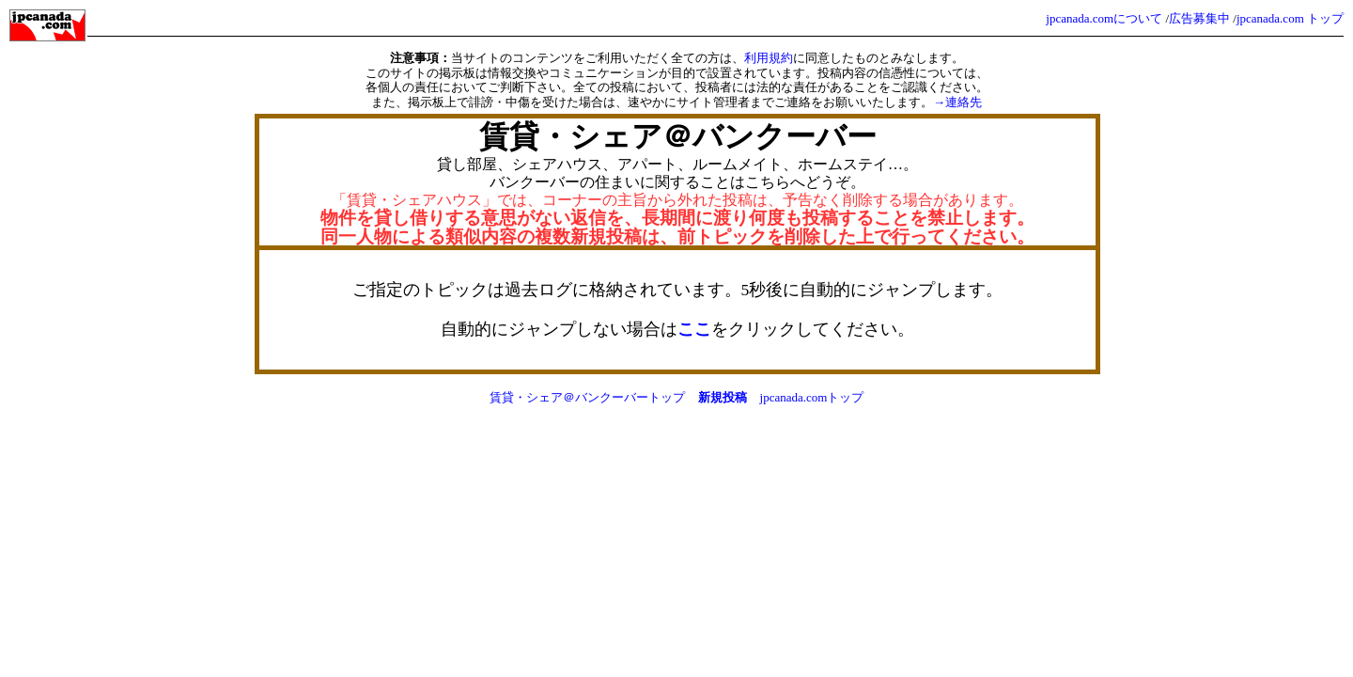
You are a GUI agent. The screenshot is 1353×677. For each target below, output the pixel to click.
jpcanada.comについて (1104, 18)
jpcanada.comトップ (812, 397)
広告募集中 (1199, 18)
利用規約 (768, 58)
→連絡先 (957, 102)
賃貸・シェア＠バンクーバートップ (587, 397)
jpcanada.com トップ (1290, 18)
